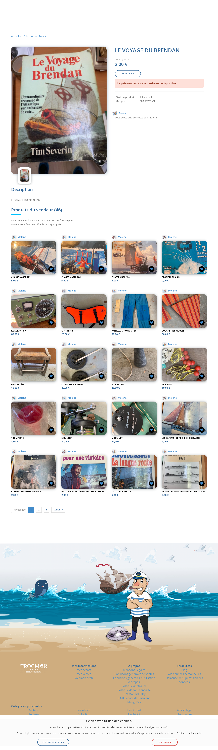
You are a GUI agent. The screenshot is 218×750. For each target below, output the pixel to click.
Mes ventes (84, 674)
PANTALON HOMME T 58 (124, 330)
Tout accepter (53, 742)
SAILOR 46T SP (18, 330)
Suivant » (58, 509)
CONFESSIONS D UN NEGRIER (26, 491)
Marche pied (17, 384)
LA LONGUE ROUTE (121, 491)
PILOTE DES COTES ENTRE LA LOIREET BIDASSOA (186, 491)
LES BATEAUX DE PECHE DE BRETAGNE (181, 438)
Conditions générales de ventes (134, 674)
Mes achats (84, 670)
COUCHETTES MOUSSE (173, 330)
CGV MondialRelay (134, 694)
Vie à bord (84, 710)
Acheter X (128, 74)
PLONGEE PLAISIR (171, 277)
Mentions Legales (134, 670)
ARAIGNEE (167, 384)
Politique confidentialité (189, 733)
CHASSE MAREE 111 (20, 277)
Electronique (184, 714)
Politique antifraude (134, 686)
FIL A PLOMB (118, 384)
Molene (19, 237)
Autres (42, 36)
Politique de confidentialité (134, 690)
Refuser (164, 742)
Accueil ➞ (16, 36)
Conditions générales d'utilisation (134, 678)
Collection (84, 714)
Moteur (33, 710)
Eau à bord (134, 710)
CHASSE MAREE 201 (121, 277)
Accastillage (184, 710)
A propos (134, 682)
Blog (184, 670)
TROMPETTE (17, 438)
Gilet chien (67, 330)
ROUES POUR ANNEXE (72, 384)
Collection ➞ (30, 36)
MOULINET (66, 438)
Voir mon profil (83, 678)
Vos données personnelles (184, 674)
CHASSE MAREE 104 (70, 277)
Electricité (134, 714)
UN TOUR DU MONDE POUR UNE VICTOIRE (82, 491)
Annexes (33, 714)
